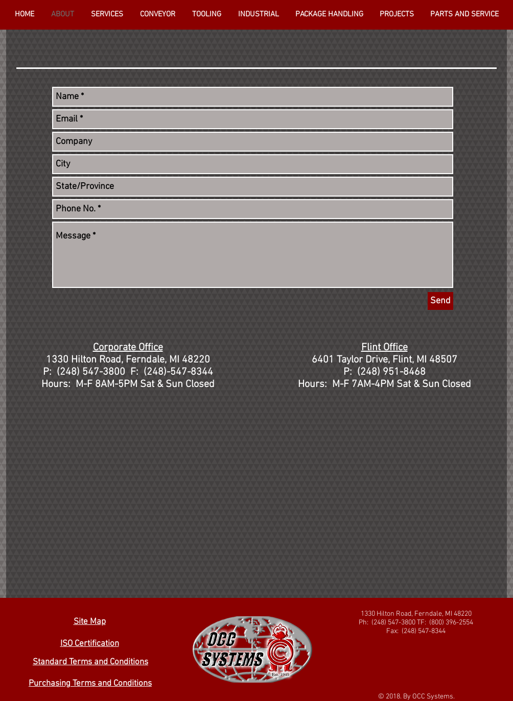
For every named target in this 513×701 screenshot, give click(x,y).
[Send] (440, 301)
